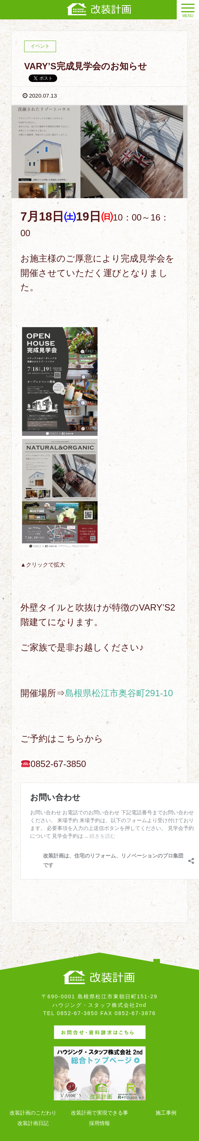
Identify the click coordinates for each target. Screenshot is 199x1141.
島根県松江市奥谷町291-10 (119, 693)
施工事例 (166, 1113)
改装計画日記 (33, 1123)
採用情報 (99, 1123)
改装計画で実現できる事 (99, 1113)
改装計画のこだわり (33, 1113)
